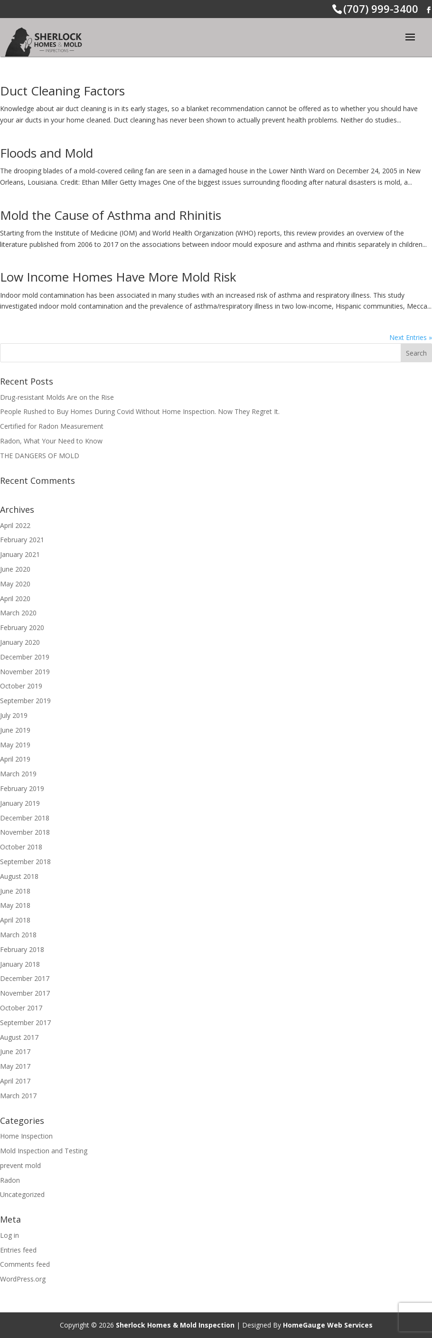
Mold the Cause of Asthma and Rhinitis (110, 215)
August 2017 (19, 1037)
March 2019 (18, 773)
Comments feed (25, 1264)
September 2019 (25, 700)
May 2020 (15, 583)
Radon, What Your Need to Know (51, 440)
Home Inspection (26, 1135)
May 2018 (15, 905)
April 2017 (15, 1080)
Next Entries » (410, 337)
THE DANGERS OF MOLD (39, 455)
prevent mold (20, 1165)
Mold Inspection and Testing (43, 1150)
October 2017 (21, 1007)
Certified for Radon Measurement (51, 426)
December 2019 (24, 656)
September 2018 (25, 861)
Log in (9, 1235)
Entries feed (18, 1249)
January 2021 (20, 554)
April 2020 (15, 598)
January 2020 (20, 642)
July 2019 (14, 715)
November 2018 (25, 832)
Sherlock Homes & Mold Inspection (175, 1324)
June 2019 (15, 730)
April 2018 (15, 919)
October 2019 (21, 685)
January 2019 (20, 803)
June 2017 (15, 1051)
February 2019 (22, 788)
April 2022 (15, 525)
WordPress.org (23, 1278)
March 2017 (18, 1095)
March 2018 (18, 934)
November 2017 (25, 993)
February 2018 (22, 949)
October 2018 (21, 846)
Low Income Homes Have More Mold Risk (118, 276)
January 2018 (20, 964)
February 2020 (22, 627)
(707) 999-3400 (380, 8)
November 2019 (25, 671)
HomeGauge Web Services (328, 1324)
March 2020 (18, 612)
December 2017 (24, 978)
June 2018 (15, 890)
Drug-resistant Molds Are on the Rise (57, 397)
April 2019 (15, 758)
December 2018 (24, 817)
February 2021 (22, 539)
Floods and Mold (46, 152)
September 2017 (25, 1022)
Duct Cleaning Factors (62, 90)
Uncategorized (22, 1194)
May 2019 (15, 744)
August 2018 (19, 876)
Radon (10, 1180)
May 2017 (15, 1066)
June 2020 (15, 569)
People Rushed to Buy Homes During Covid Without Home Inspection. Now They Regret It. (140, 411)
